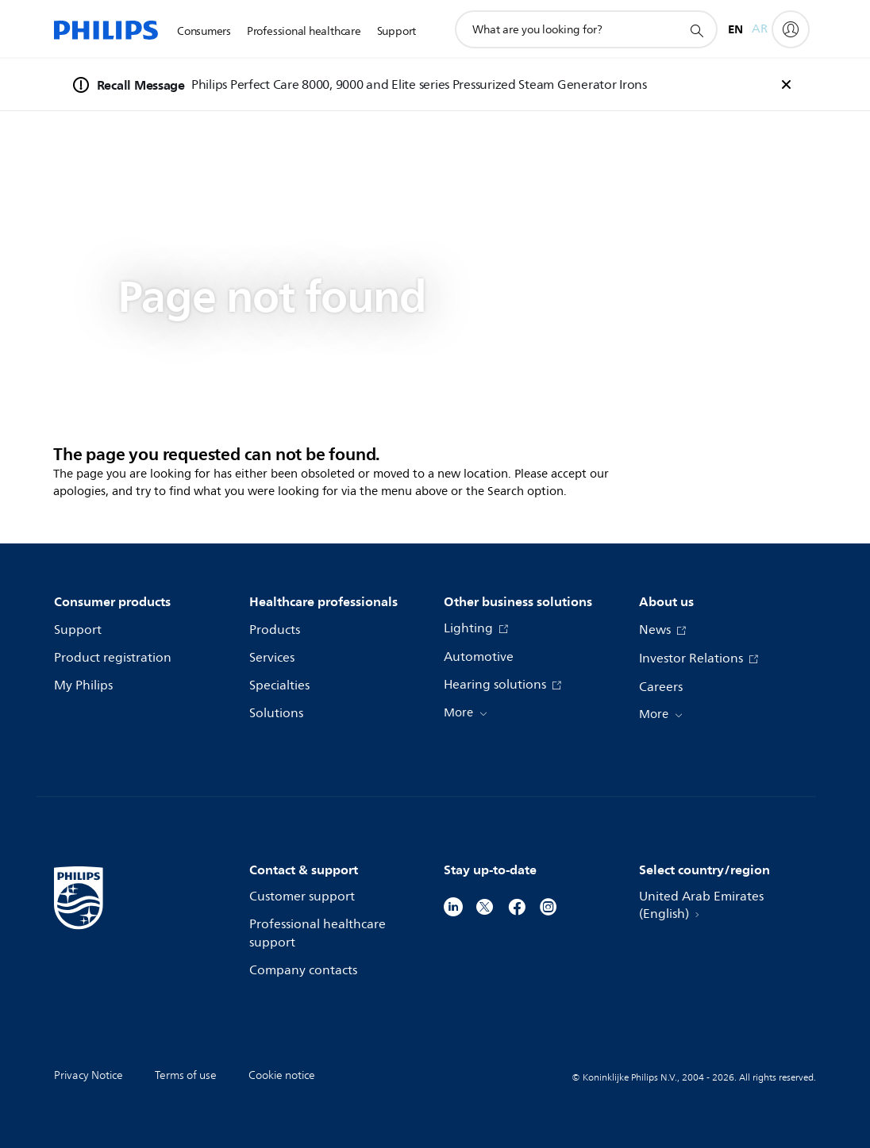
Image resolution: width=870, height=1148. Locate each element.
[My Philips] (791, 29)
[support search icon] (696, 30)
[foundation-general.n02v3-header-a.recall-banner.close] (786, 85)
